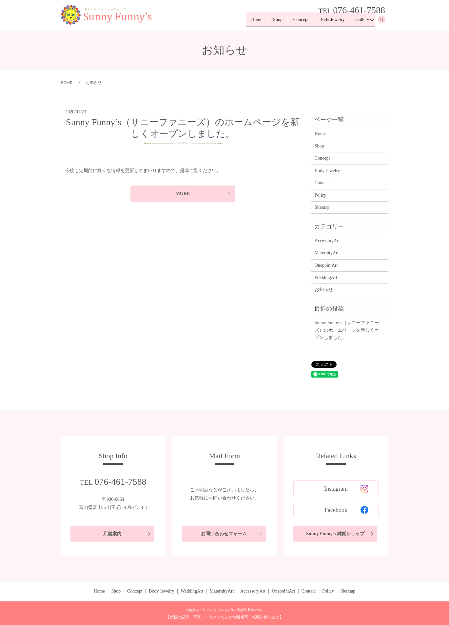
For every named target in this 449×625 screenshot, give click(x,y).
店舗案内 (112, 533)
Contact (322, 182)
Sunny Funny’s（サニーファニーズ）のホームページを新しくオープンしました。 (349, 330)
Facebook (346, 510)
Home (243, 21)
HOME (66, 82)
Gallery (361, 21)
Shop (267, 21)
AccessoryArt (327, 240)
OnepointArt (326, 265)
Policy (320, 195)
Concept (293, 21)
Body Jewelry (327, 21)
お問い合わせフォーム (224, 533)
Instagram (346, 489)
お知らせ (324, 289)
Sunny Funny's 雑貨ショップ (335, 533)
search (384, 21)
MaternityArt (327, 252)
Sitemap (322, 207)
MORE (183, 193)
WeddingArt (326, 277)
